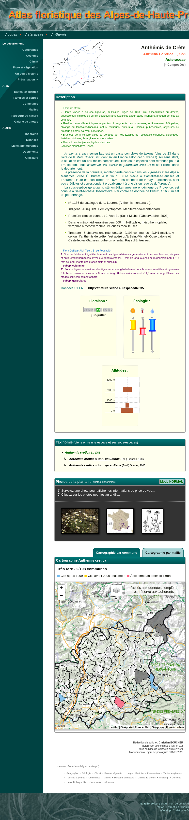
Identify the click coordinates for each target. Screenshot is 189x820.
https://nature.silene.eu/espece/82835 (116, 288)
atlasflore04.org (150, 803)
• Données (175, 777)
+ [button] (61, 588)
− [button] (61, 596)
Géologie (32, 55)
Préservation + (28, 79)
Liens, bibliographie (24, 145)
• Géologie (85, 773)
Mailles (33, 109)
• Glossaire (108, 782)
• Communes (93, 777)
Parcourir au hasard (24, 115)
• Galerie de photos (146, 777)
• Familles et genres (74, 777)
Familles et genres (26, 97)
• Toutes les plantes (171, 773)
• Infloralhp (162, 777)
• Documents (94, 782)
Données (32, 139)
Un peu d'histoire (26, 73)
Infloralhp (31, 133)
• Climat (97, 773)
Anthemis (59, 34)
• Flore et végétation (112, 773)
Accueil (11, 34)
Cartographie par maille (163, 552)
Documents (30, 151)
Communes (30, 103)
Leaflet (114, 727)
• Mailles (106, 777)
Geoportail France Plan (135, 727)
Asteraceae (34, 34)
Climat (34, 61)
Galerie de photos (26, 121)
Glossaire (31, 157)
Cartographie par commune (116, 552)
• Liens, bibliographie (75, 782)
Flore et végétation (25, 67)
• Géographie (71, 773)
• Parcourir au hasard (123, 777)
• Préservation (152, 773)
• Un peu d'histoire (134, 773)
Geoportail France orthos (168, 727)
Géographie (30, 49)
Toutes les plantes (26, 91)
